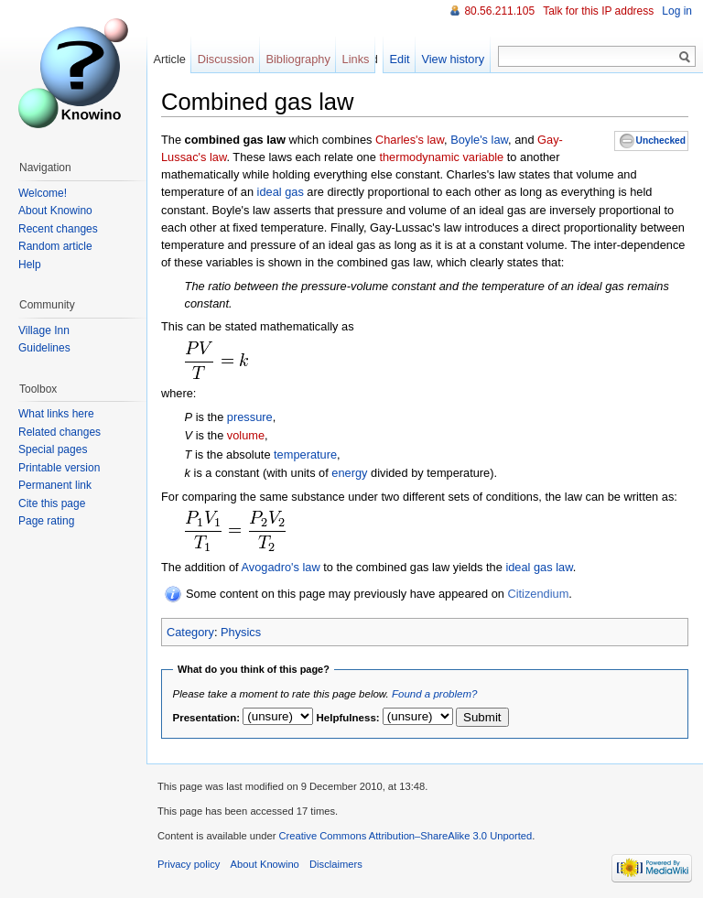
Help (29, 264)
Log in (677, 11)
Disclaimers (335, 864)
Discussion (226, 59)
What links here (56, 413)
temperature (305, 454)
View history (452, 59)
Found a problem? (434, 693)
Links (356, 59)
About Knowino (55, 210)
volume (246, 435)
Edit (400, 59)
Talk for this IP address (598, 11)
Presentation (205, 717)
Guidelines (44, 347)
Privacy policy (188, 864)
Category (190, 632)
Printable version (59, 467)
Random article (55, 246)
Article (169, 59)
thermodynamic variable (441, 157)
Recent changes (58, 228)
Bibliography (297, 59)
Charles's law (409, 139)
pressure (250, 417)
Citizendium (537, 593)
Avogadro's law (281, 567)
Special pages (52, 449)
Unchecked (661, 140)
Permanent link (55, 485)
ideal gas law (538, 567)
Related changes (59, 432)
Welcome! (42, 193)
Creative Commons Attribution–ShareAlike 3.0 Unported (405, 835)
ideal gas (280, 192)
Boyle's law (479, 139)
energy (349, 473)
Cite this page (51, 503)
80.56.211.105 (499, 11)
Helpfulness (346, 717)
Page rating (46, 520)
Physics (241, 632)
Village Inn (44, 330)
